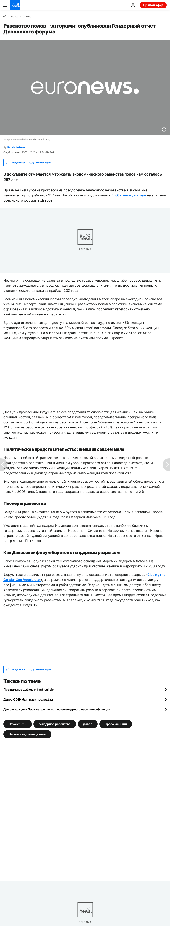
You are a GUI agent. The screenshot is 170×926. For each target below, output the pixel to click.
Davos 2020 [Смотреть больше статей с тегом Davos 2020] (17, 724)
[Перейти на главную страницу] (15, 5)
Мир (28, 16)
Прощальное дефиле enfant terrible (28, 689)
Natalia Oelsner (16, 147)
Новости (16, 16)
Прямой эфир (153, 5)
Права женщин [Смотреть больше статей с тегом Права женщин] (116, 724)
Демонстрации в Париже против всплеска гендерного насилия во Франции (56, 709)
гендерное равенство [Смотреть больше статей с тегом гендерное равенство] (55, 724)
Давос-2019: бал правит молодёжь (28, 699)
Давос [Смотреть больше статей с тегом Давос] (87, 724)
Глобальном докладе (128, 195)
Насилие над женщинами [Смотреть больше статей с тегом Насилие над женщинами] (27, 734)
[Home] (4, 16)
